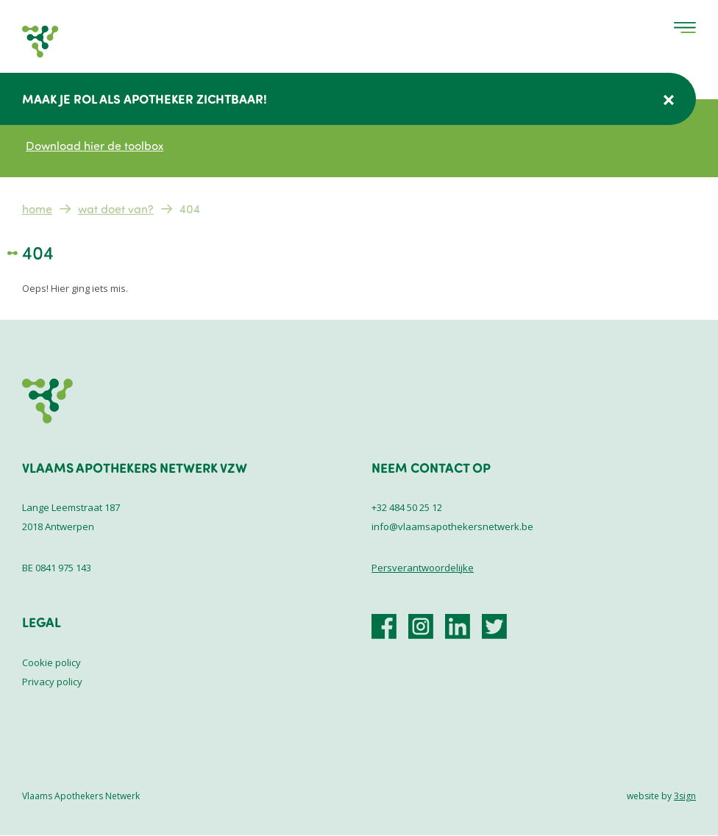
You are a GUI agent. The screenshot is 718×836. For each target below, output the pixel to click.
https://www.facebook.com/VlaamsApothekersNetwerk (384, 626)
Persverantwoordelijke (423, 567)
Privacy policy (52, 681)
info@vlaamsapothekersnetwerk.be (452, 526)
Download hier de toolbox (94, 145)
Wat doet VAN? (116, 208)
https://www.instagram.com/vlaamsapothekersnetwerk (420, 626)
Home (37, 208)
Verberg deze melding (669, 100)
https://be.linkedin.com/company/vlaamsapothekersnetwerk (457, 626)
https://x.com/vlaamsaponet (494, 626)
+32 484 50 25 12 (407, 507)
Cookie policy (51, 662)
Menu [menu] (685, 27)
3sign (685, 796)
